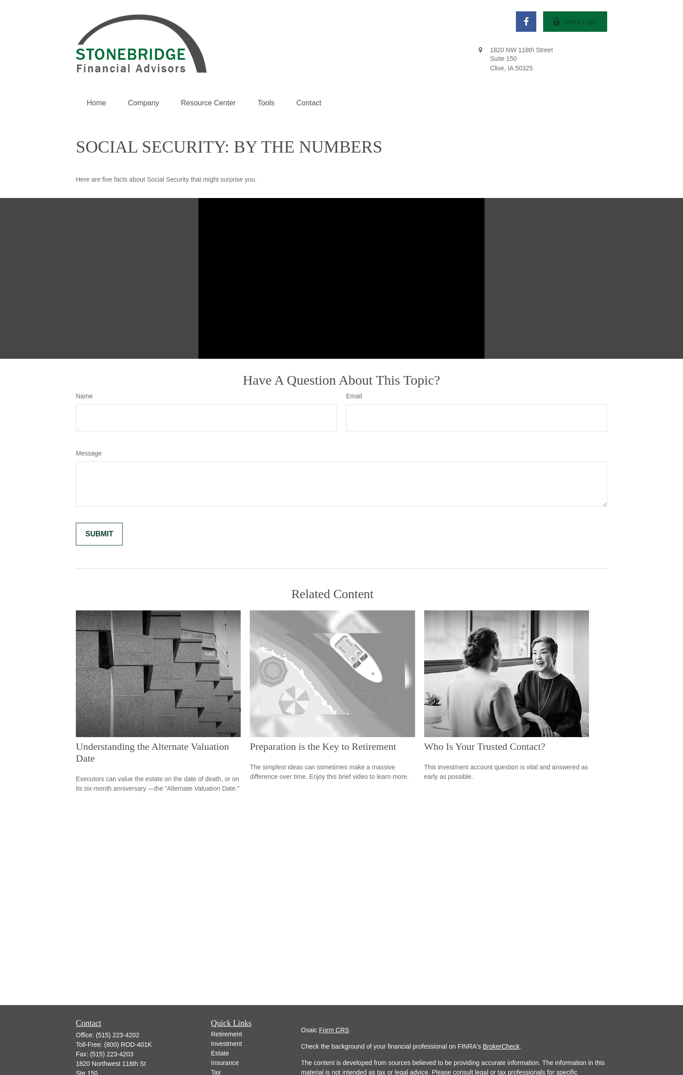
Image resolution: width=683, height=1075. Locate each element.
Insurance (225, 1062)
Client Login (575, 21)
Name (84, 396)
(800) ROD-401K (128, 1044)
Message (89, 453)
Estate (220, 1053)
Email (354, 396)
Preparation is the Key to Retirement (323, 746)
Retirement (226, 1034)
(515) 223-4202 (117, 1035)
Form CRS (334, 1030)
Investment (226, 1043)
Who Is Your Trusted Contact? (484, 746)
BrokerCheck (501, 1046)
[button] (96, 103)
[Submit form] (99, 534)
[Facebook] (526, 21)
